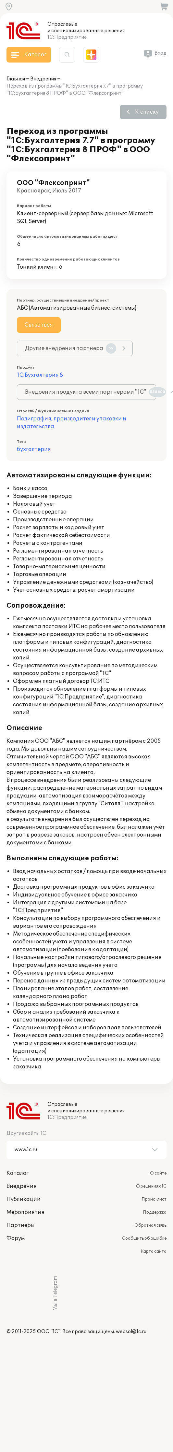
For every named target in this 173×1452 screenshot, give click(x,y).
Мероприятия (25, 1212)
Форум (15, 1238)
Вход (160, 53)
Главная (15, 79)
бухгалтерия (34, 449)
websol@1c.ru (131, 1331)
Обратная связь (150, 1225)
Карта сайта (154, 1251)
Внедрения (43, 79)
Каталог (17, 1173)
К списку (147, 112)
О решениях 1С (151, 1186)
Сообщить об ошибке (144, 1238)
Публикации (23, 1199)
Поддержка (155, 1212)
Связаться (39, 325)
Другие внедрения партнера (70, 348)
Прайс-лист (154, 1199)
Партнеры (20, 1225)
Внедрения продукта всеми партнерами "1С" (90, 392)
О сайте (158, 1173)
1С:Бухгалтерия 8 (40, 375)
